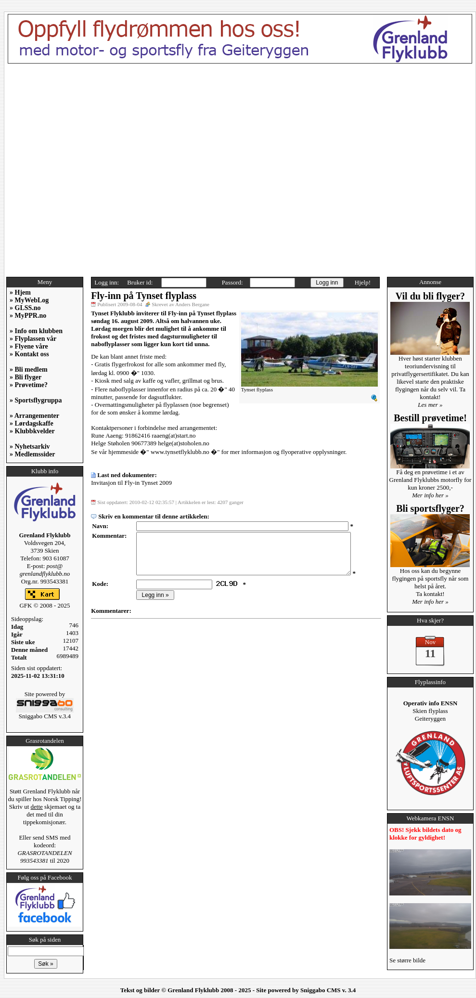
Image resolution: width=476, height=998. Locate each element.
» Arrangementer (34, 415)
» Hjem (20, 292)
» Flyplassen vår (33, 338)
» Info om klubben (36, 331)
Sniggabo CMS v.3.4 (45, 713)
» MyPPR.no (28, 315)
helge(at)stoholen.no (183, 443)
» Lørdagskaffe (31, 423)
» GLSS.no (25, 307)
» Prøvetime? (29, 385)
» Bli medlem (29, 369)
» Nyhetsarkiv (30, 446)
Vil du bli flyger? (430, 296)
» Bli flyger (25, 377)
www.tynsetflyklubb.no (180, 451)
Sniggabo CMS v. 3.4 (328, 990)
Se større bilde (407, 960)
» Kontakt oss (29, 354)
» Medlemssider (32, 454)
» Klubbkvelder (32, 431)
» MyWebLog (29, 300)
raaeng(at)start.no (173, 435)
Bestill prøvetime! (430, 418)
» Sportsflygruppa (36, 400)
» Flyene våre (29, 346)
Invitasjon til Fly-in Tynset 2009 (131, 482)
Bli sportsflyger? (430, 508)
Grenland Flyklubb (193, 990)
